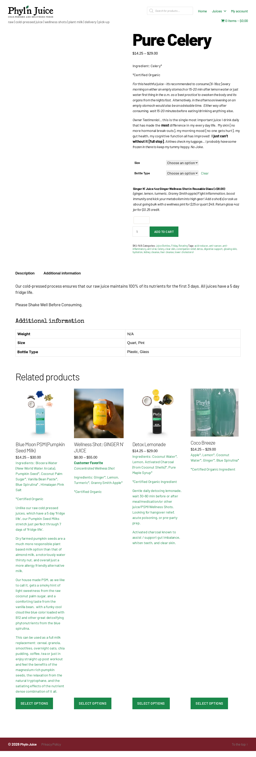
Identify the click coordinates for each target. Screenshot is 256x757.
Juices (217, 14)
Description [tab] (25, 279)
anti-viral (151, 254)
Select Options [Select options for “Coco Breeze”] (209, 709)
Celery (161, 254)
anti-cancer (215, 251)
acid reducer (201, 251)
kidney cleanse (151, 258)
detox (200, 254)
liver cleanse (167, 258)
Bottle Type (142, 179)
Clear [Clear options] (205, 179)
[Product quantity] (141, 237)
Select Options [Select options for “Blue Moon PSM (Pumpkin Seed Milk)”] (34, 709)
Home (202, 14)
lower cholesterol (184, 258)
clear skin (170, 254)
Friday (174, 251)
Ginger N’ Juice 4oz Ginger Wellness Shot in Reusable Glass (179, 194)
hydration (138, 258)
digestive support (213, 254)
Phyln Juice (29, 750)
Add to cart (164, 237)
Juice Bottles (163, 251)
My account (239, 14)
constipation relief (186, 254)
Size (137, 169)
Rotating (183, 251)
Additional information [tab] (62, 279)
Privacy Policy (53, 750)
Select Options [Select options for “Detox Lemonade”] (151, 709)
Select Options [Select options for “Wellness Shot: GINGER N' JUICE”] (92, 709)
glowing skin (230, 254)
